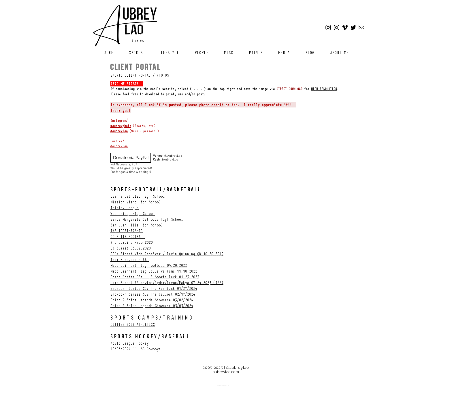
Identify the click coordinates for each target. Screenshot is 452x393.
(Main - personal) (143, 131)
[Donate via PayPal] (130, 158)
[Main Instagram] (328, 27)
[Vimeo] (345, 27)
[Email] (361, 27)
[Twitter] (353, 27)
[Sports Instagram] (336, 27)
